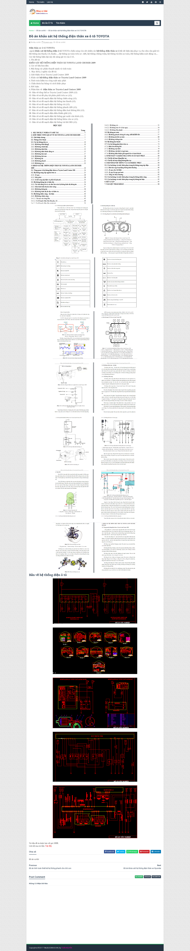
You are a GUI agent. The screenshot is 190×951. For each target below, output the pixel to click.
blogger (139, 877)
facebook (156, 877)
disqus (147, 877)
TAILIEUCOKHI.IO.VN (51, 948)
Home (31, 2)
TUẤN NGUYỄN (66, 948)
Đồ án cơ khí (41, 31)
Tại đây (48, 846)
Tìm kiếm (40, 2)
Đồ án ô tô (47, 23)
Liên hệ (50, 2)
